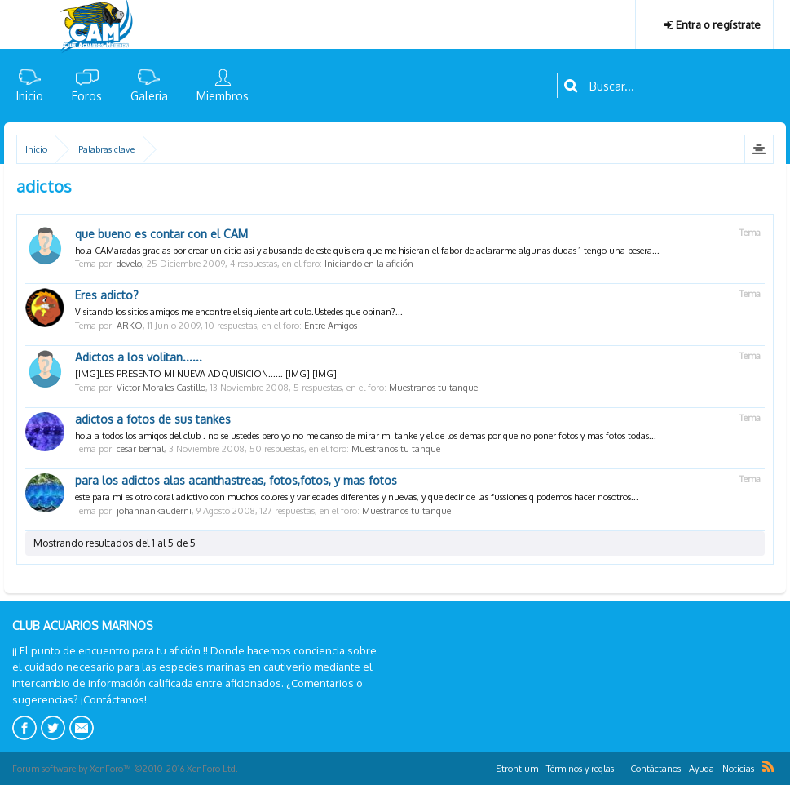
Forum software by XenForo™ (125, 768)
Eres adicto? (107, 295)
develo (129, 263)
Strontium (517, 768)
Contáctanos (655, 768)
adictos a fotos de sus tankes (153, 419)
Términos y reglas (580, 768)
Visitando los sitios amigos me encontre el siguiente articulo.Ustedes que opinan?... (239, 311)
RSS (768, 766)
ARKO (130, 325)
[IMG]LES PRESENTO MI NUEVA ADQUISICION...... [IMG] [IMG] (206, 373)
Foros (87, 96)
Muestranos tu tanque (433, 387)
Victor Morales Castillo (161, 387)
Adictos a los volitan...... (138, 357)
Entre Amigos (330, 325)
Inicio (29, 96)
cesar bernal (140, 449)
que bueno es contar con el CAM (161, 234)
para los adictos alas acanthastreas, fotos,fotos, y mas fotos (236, 480)
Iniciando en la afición (368, 263)
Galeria (149, 96)
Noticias (738, 768)
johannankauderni (154, 511)
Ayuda (701, 768)
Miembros (222, 96)
